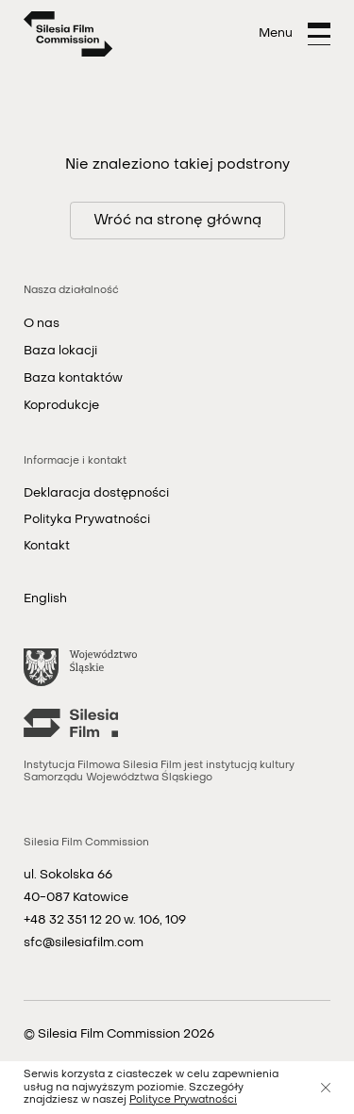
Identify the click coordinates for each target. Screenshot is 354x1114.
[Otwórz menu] (294, 34)
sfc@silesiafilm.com (83, 943)
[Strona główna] (68, 34)
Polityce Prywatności (183, 1100)
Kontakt (47, 546)
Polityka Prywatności (87, 520)
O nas (41, 324)
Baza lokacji (60, 351)
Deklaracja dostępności (96, 493)
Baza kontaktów (73, 378)
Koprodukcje (61, 406)
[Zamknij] (325, 1087)
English (45, 599)
